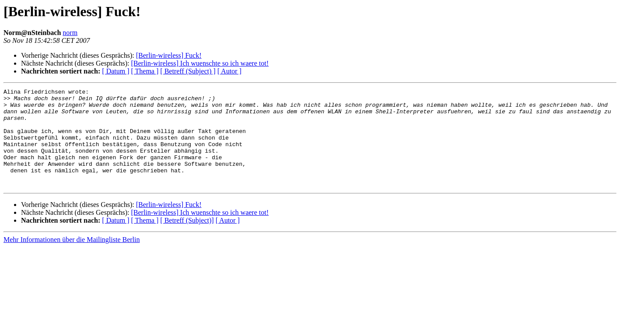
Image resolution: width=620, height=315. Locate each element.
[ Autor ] (229, 71)
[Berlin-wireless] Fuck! (169, 55)
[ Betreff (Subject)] (187, 240)
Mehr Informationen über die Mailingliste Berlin (72, 259)
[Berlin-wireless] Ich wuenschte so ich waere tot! (200, 63)
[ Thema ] (145, 71)
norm (70, 32)
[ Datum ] (115, 71)
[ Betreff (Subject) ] (187, 71)
